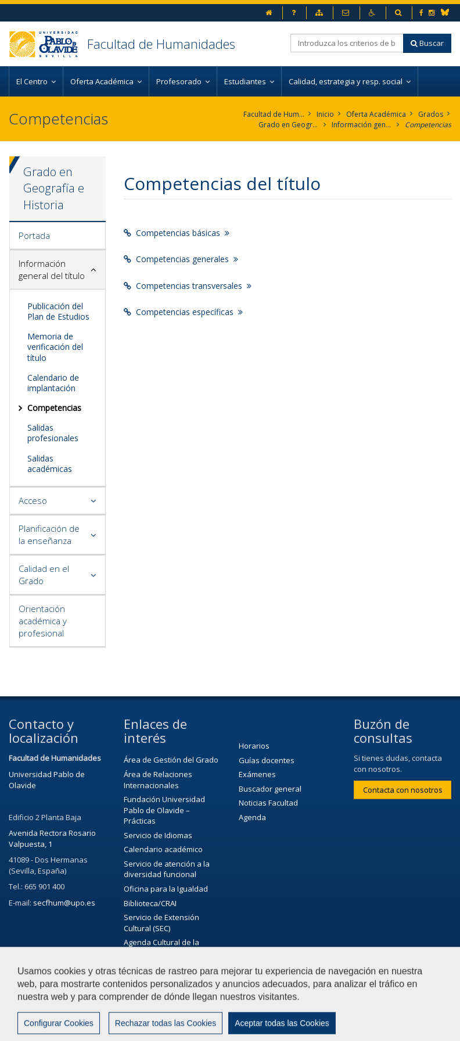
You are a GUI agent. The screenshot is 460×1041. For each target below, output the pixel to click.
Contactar (266, 998)
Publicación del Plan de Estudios (58, 311)
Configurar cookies (110, 1026)
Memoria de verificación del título (55, 347)
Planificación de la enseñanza (49, 534)
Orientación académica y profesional (43, 621)
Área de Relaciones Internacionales (158, 779)
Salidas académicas (49, 463)
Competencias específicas (183, 311)
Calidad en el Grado (44, 574)
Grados (430, 114)
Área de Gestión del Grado (171, 759)
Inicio (325, 114)
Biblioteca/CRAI (150, 903)
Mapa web (33, 1026)
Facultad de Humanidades (161, 43)
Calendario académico (163, 849)
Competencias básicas (176, 232)
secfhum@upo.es (64, 902)
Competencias (428, 125)
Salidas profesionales (52, 432)
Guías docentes (266, 760)
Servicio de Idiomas (158, 835)
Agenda (252, 817)
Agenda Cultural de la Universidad (161, 947)
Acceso (33, 500)
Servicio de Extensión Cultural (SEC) (161, 922)
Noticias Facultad (268, 802)
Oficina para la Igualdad (166, 888)
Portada (34, 235)
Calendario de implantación (53, 382)
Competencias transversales (187, 285)
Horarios (254, 745)
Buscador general (270, 789)
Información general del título (362, 125)
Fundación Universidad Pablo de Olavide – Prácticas (164, 810)
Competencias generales (181, 258)
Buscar (427, 43)
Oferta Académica (376, 114)
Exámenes (257, 774)
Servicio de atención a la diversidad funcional (167, 869)
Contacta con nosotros (403, 790)
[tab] (57, 236)
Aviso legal (327, 998)
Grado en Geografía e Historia (288, 125)
